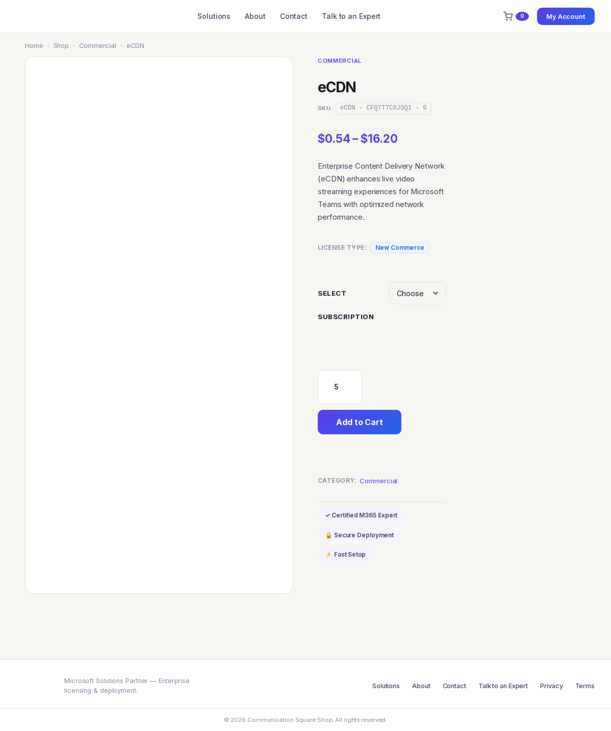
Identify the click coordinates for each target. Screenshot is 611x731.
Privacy (551, 686)
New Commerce (399, 247)
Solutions (214, 16)
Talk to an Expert (351, 16)
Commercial (97, 45)
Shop (61, 45)
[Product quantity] (340, 387)
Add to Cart (359, 422)
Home (34, 45)
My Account (565, 16)
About (255, 16)
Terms (585, 686)
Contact (294, 16)
